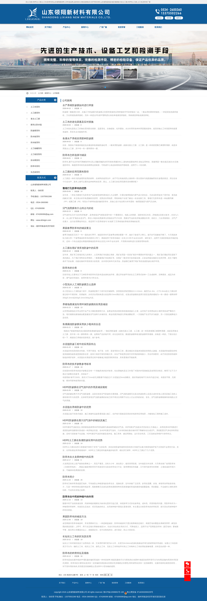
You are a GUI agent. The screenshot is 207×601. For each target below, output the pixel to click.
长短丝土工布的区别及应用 (77, 536)
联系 (187, 573)
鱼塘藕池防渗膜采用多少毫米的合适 (82, 324)
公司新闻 (56, 93)
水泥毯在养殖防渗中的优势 (77, 407)
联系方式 (41, 178)
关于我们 (48, 27)
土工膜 (40, 93)
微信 (187, 566)
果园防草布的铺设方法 (74, 516)
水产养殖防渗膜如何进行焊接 (78, 105)
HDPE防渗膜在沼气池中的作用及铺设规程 (85, 387)
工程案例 (140, 27)
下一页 (92, 575)
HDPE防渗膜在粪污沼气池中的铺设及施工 (85, 420)
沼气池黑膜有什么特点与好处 (78, 208)
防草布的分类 (70, 268)
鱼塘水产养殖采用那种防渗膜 (78, 138)
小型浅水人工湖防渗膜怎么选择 (79, 284)
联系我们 (158, 27)
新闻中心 (85, 27)
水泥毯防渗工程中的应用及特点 (79, 344)
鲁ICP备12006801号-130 (113, 592)
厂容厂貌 (103, 27)
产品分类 (41, 100)
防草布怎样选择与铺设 (74, 155)
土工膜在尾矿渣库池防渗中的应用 (80, 248)
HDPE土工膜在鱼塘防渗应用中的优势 (82, 440)
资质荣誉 (121, 27)
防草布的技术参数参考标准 (77, 364)
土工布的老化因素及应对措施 (78, 122)
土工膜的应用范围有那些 (76, 171)
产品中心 (66, 27)
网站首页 (30, 27)
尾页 (96, 575)
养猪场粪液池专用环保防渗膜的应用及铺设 (85, 304)
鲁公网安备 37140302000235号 (138, 592)
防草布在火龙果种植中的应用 (78, 457)
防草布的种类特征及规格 (76, 553)
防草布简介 (68, 476)
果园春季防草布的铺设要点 (77, 228)
